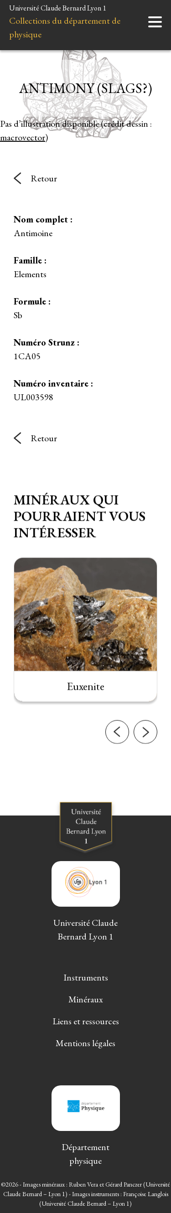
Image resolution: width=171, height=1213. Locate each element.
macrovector (22, 137)
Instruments (85, 977)
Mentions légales (85, 1043)
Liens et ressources (85, 1021)
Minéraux (85, 999)
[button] (117, 738)
